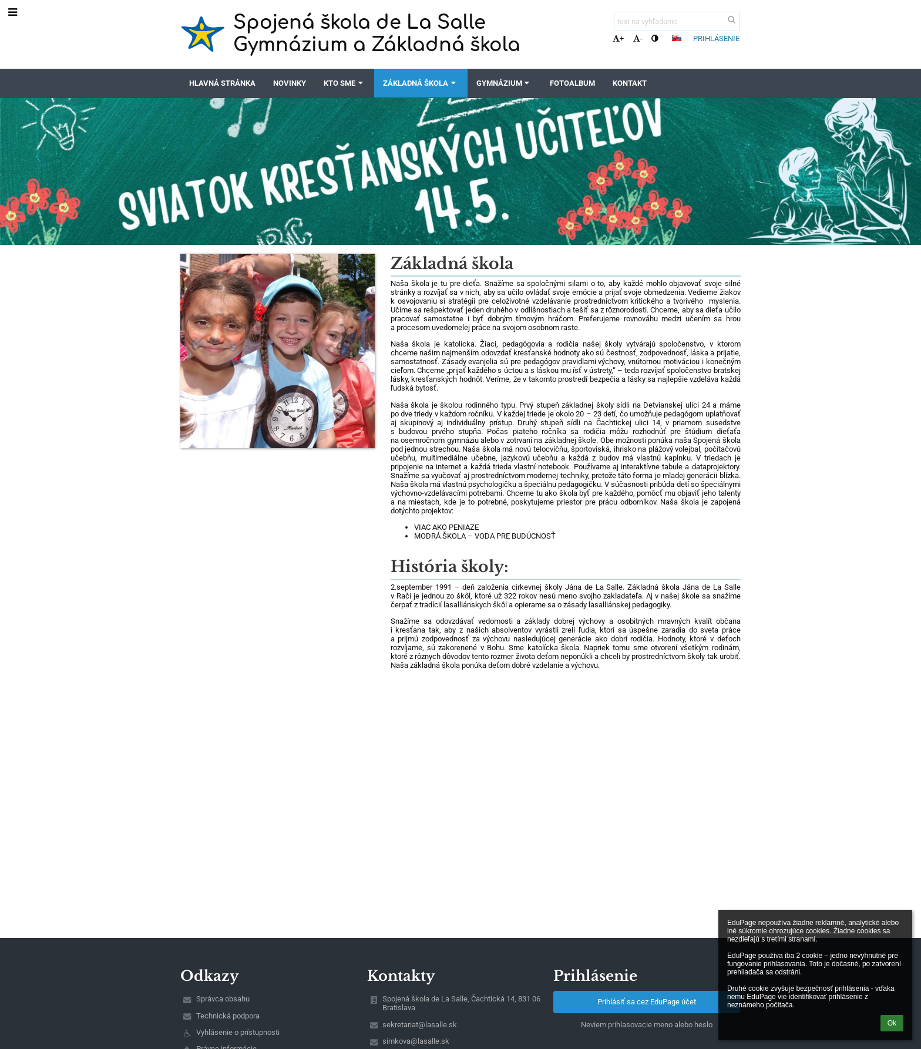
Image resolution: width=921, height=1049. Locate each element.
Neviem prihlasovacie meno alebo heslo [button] (646, 1024)
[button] (676, 38)
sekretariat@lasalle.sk (419, 1024)
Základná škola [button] (420, 83)
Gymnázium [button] (504, 83)
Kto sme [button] (344, 83)
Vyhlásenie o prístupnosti (238, 1032)
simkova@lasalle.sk (415, 1041)
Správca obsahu (223, 998)
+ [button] (618, 38)
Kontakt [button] (630, 83)
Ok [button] (892, 1023)
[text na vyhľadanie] (677, 21)
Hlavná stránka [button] (222, 83)
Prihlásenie (716, 38)
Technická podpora (228, 1015)
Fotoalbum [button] (572, 83)
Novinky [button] (289, 83)
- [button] (638, 38)
